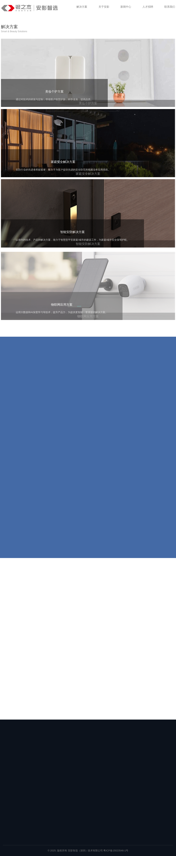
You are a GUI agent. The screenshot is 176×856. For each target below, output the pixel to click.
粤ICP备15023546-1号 (115, 850)
